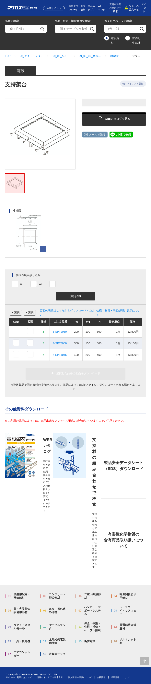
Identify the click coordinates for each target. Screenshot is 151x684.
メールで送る (97, 134)
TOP (8, 56)
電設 (21, 71)
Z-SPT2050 (60, 331)
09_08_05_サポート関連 (90, 56)
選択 (17, 312)
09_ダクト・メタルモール (32, 56)
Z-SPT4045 (60, 354)
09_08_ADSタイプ (61, 56)
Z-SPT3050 (60, 343)
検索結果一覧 (116, 56)
